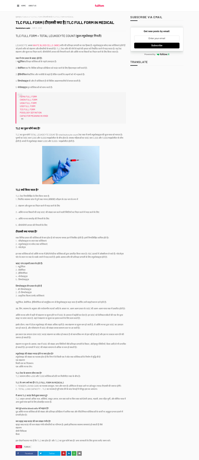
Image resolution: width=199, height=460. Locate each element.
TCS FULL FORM (27, 109)
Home (23, 6)
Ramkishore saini (23, 28)
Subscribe (156, 45)
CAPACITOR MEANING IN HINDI (34, 116)
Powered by (156, 54)
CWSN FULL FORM (28, 99)
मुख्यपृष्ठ (18, 17)
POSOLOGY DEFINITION (31, 112)
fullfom (99, 5)
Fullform (25, 17)
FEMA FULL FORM (28, 96)
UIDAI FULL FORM (28, 103)
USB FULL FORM (27, 106)
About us (32, 6)
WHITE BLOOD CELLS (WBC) (46, 45)
